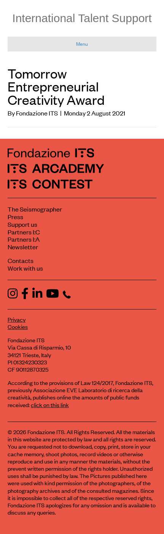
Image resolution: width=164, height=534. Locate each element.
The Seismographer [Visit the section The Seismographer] (35, 209)
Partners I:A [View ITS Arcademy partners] (24, 239)
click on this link (50, 405)
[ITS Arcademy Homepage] (56, 168)
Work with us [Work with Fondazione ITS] (25, 268)
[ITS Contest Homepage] (50, 184)
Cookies (18, 326)
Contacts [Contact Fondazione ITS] (20, 260)
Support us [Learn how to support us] (22, 224)
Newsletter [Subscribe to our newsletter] (23, 246)
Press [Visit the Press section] (15, 216)
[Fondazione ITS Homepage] (51, 152)
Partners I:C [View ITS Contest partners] (24, 232)
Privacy (16, 319)
